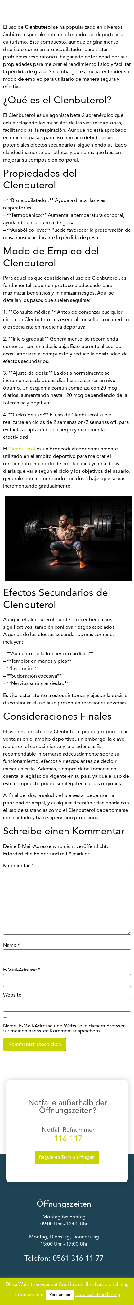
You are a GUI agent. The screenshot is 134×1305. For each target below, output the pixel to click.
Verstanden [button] (60, 1295)
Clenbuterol (21, 449)
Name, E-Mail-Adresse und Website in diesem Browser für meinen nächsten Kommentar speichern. (64, 1029)
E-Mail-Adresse (21, 970)
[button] (127, 10)
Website (12, 995)
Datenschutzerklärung (97, 1295)
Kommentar (18, 866)
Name (11, 945)
